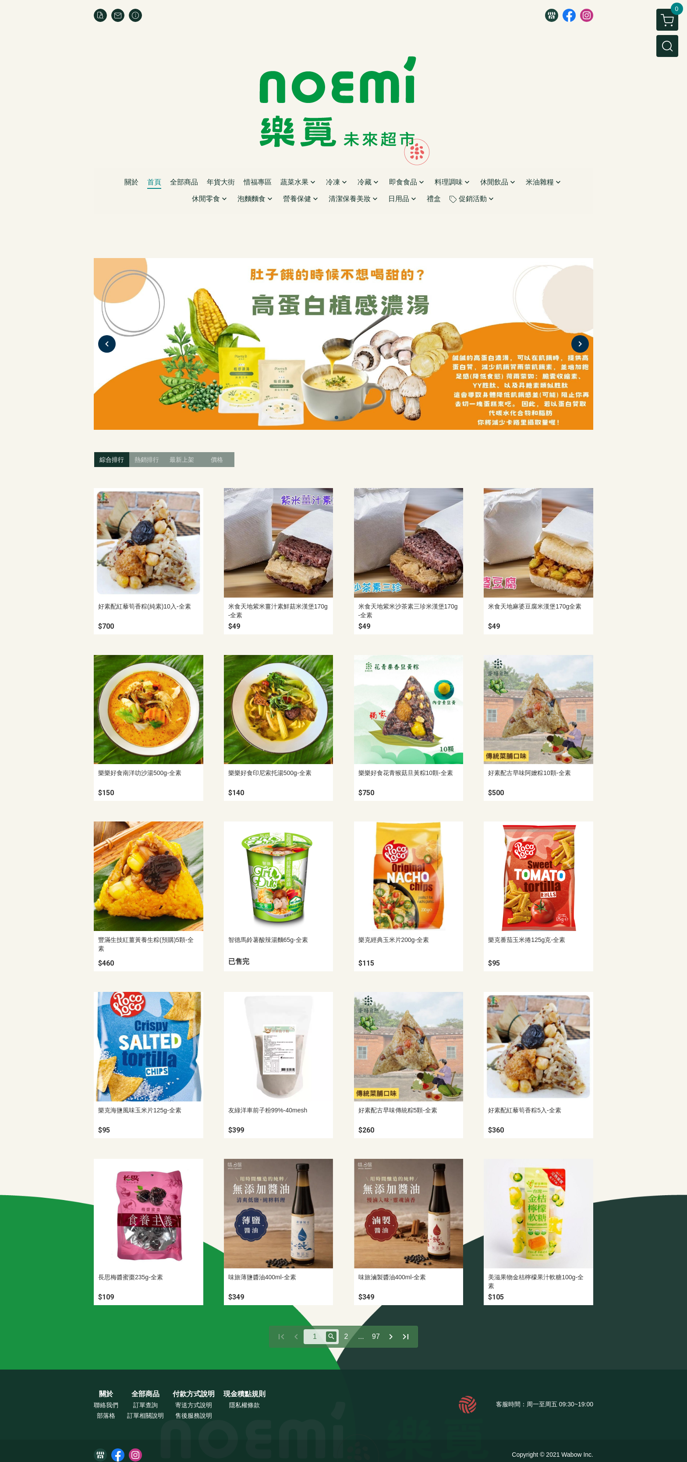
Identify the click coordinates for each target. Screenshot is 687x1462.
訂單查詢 (145, 1405)
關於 (106, 1394)
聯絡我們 (106, 1405)
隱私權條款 (244, 1405)
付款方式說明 (194, 1394)
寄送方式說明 (193, 1405)
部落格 (106, 1415)
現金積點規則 (244, 1394)
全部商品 (145, 1394)
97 (376, 1336)
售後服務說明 (193, 1415)
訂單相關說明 (145, 1415)
